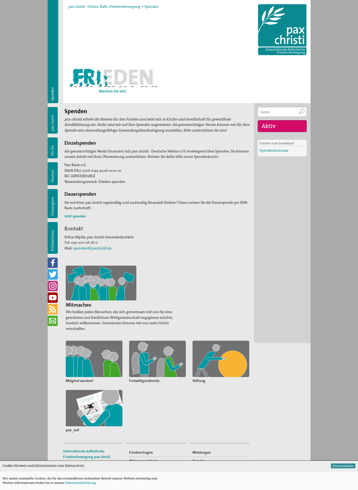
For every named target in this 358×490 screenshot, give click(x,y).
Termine (199, 420)
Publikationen (52, 240)
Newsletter (201, 453)
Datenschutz (73, 457)
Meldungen (202, 411)
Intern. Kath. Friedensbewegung (114, 6)
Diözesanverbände (143, 420)
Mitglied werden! (206, 428)
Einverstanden (343, 466)
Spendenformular (274, 149)
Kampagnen (52, 206)
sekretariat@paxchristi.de (91, 446)
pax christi (76, 6)
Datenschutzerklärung (80, 483)
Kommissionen (141, 428)
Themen (52, 176)
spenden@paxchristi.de (92, 248)
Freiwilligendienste (208, 437)
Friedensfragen (141, 411)
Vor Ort (52, 150)
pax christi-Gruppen (144, 437)
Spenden (151, 6)
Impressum (72, 451)
